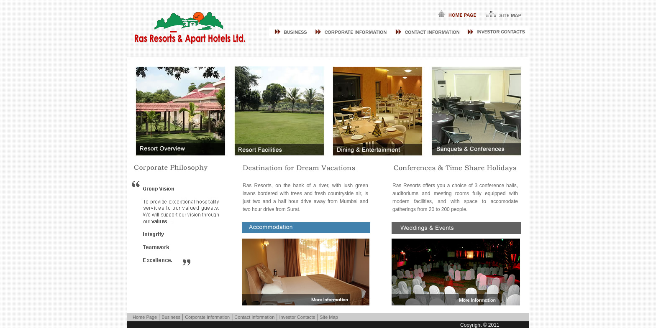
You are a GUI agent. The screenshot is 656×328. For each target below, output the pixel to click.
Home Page (145, 317)
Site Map (329, 317)
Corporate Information (207, 317)
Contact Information (254, 317)
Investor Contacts (297, 317)
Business (170, 317)
